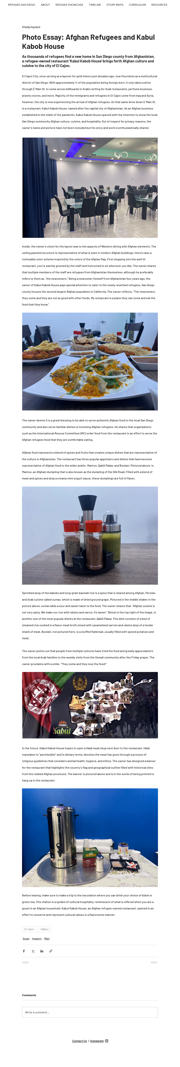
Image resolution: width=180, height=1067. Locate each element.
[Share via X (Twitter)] (33, 951)
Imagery (37, 938)
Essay (26, 938)
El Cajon (29, 929)
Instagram (97, 1041)
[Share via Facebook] (24, 951)
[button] (69, 4)
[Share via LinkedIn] (42, 951)
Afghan (44, 929)
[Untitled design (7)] (106, 1040)
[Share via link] (51, 951)
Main (47, 938)
